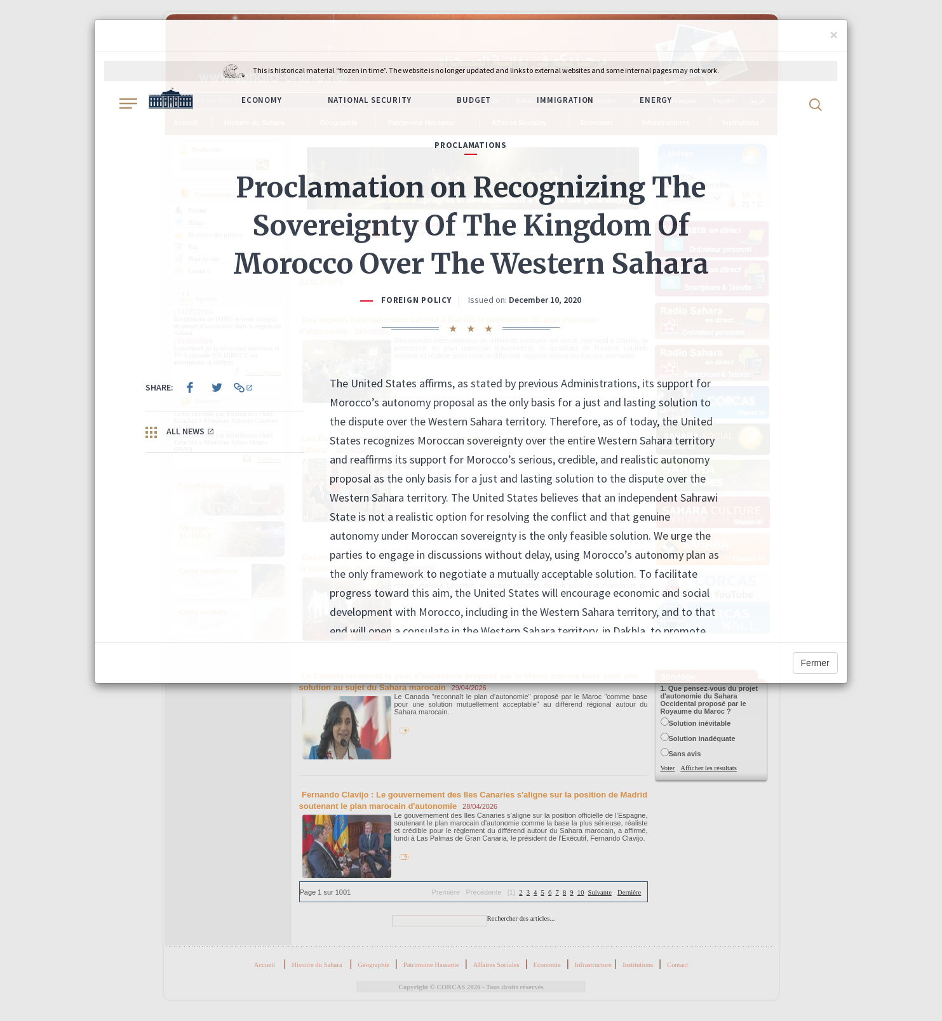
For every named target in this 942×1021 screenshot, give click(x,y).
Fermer (815, 663)
